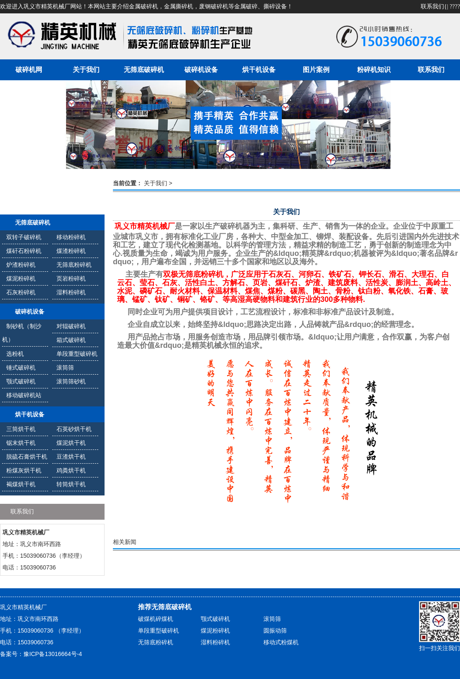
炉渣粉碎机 (21, 264)
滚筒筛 (65, 367)
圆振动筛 (275, 630)
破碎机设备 (201, 69)
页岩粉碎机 (71, 278)
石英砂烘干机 (74, 429)
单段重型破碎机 (76, 353)
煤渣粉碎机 (71, 251)
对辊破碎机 (71, 326)
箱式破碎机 (71, 340)
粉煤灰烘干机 (23, 470)
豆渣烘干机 (71, 456)
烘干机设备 (259, 69)
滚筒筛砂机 (71, 381)
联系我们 (432, 6)
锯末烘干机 (21, 442)
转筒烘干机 (71, 484)
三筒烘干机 (21, 429)
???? (455, 6)
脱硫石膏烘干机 (26, 456)
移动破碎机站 (23, 395)
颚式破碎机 (21, 381)
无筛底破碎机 (144, 69)
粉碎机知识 (374, 69)
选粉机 (15, 353)
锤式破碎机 (21, 367)
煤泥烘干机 (71, 442)
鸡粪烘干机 (71, 470)
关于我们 (86, 69)
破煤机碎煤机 (155, 618)
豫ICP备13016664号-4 (52, 654)
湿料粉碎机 (71, 292)
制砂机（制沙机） (21, 333)
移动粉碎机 (71, 237)
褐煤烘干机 (21, 484)
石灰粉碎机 (21, 292)
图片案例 (316, 69)
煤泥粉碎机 (21, 278)
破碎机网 (28, 69)
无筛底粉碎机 (74, 264)
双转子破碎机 (23, 237)
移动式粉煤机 (281, 642)
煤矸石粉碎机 (23, 251)
